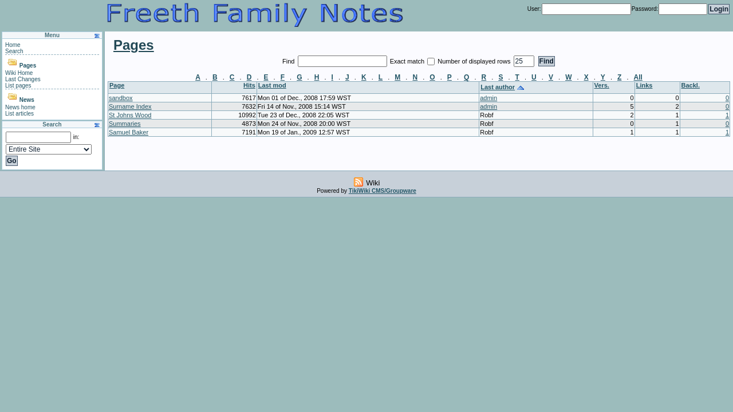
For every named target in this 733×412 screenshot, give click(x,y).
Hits (249, 85)
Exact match (408, 61)
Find (289, 61)
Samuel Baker (128, 132)
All (638, 77)
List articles (19, 113)
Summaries (125, 123)
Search (14, 51)
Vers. (601, 85)
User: (534, 9)
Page (116, 85)
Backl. (690, 85)
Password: (645, 9)
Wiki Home (19, 73)
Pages (27, 65)
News (26, 100)
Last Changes (23, 79)
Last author (497, 87)
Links (644, 85)
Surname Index (130, 106)
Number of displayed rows (475, 61)
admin (488, 97)
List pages (18, 85)
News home (20, 107)
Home (13, 45)
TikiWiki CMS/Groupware (382, 191)
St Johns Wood (130, 115)
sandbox (121, 97)
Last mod (272, 85)
